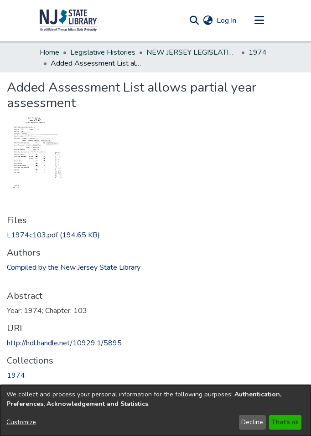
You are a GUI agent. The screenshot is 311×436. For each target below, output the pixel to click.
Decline (252, 422)
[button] (68, 20)
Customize (21, 422)
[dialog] (155, 410)
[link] (53, 235)
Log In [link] (227, 20)
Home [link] (49, 52)
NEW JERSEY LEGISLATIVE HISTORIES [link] (192, 52)
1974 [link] (258, 52)
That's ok (285, 422)
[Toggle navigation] (259, 20)
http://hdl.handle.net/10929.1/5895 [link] (64, 343)
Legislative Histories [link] (102, 52)
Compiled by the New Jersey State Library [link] (73, 267)
